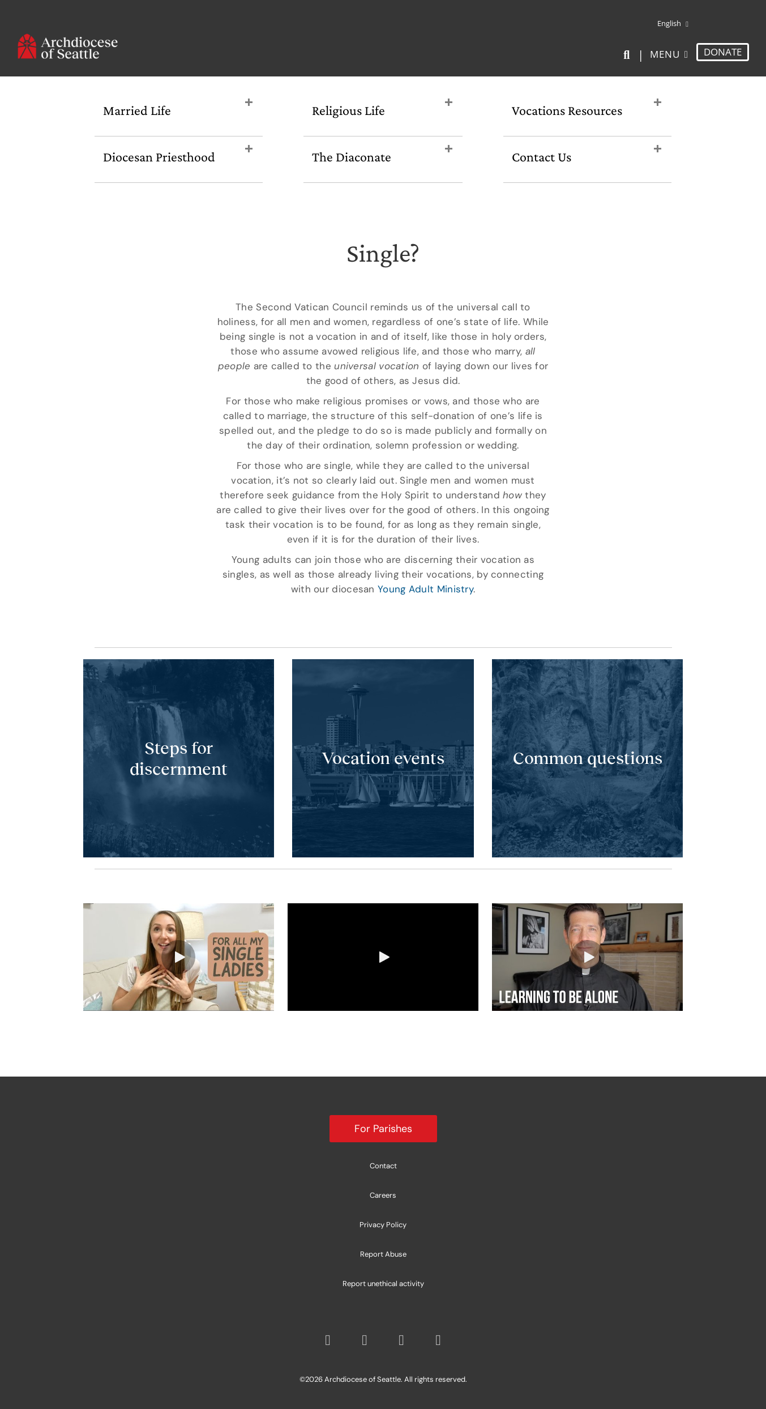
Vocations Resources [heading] (567, 110)
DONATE (723, 51)
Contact (383, 1166)
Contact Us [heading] (541, 156)
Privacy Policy (383, 1224)
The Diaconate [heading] (351, 156)
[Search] (628, 55)
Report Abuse (383, 1254)
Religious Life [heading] (348, 110)
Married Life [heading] (137, 110)
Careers (383, 1195)
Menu (665, 54)
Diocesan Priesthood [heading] (159, 156)
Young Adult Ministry (425, 589)
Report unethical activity (383, 1283)
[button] (248, 103)
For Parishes (383, 1128)
